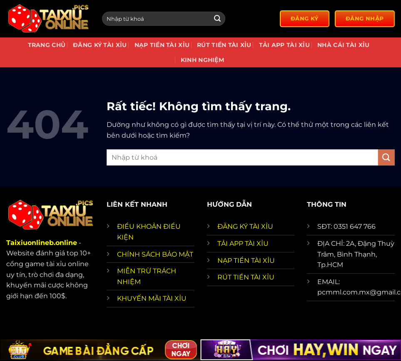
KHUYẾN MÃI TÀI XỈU (152, 298)
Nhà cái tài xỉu (343, 45)
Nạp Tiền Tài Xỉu (162, 45)
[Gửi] (217, 19)
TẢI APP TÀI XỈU (243, 243)
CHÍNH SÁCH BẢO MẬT (155, 254)
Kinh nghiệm (202, 60)
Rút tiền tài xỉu (224, 45)
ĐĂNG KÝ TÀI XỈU (245, 226)
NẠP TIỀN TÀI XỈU (246, 261)
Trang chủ (47, 45)
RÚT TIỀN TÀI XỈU (245, 277)
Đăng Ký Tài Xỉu (100, 45)
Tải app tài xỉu (284, 45)
